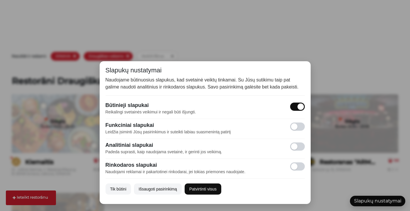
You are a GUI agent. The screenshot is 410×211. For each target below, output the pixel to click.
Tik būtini (118, 189)
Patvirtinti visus (203, 189)
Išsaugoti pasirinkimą (158, 189)
